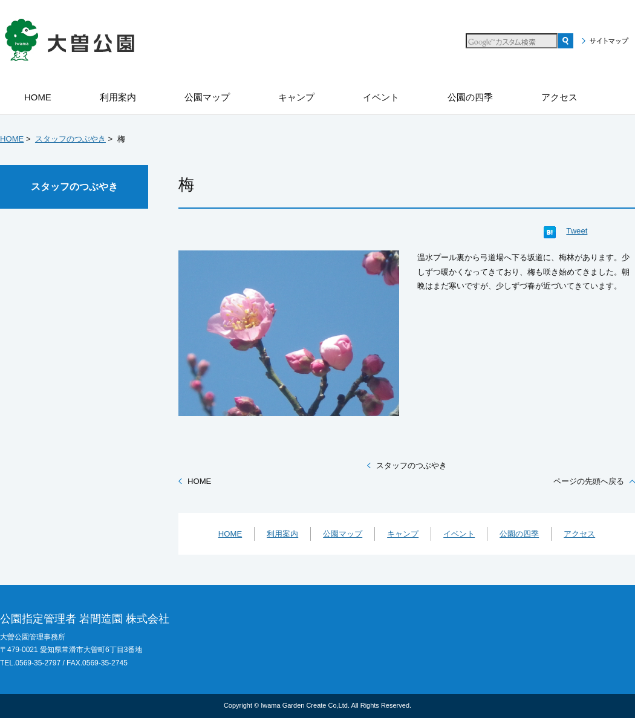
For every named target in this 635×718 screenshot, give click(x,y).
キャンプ (402, 533)
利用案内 (282, 533)
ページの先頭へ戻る (588, 481)
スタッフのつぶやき (70, 138)
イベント (459, 533)
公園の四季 (519, 533)
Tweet (576, 230)
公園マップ (342, 533)
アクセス (579, 533)
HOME (12, 138)
